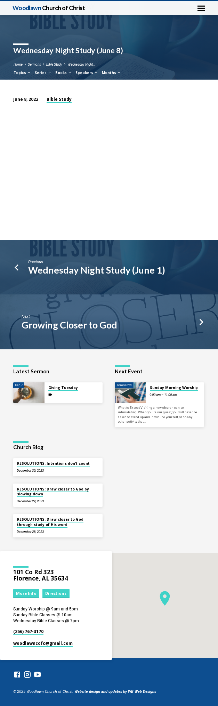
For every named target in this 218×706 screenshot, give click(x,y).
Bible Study (54, 64)
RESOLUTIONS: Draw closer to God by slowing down (53, 491)
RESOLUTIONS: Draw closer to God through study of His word (50, 522)
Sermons (34, 64)
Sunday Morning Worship (174, 387)
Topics (22, 72)
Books (63, 72)
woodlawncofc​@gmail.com (43, 643)
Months (111, 72)
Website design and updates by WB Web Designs (115, 691)
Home (18, 64)
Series (43, 72)
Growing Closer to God (69, 325)
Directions (55, 593)
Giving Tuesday (63, 387)
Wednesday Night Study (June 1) (96, 270)
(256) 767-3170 (28, 631)
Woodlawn (49, 7)
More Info (26, 593)
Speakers (86, 72)
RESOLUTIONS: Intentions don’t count (53, 463)
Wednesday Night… (81, 64)
